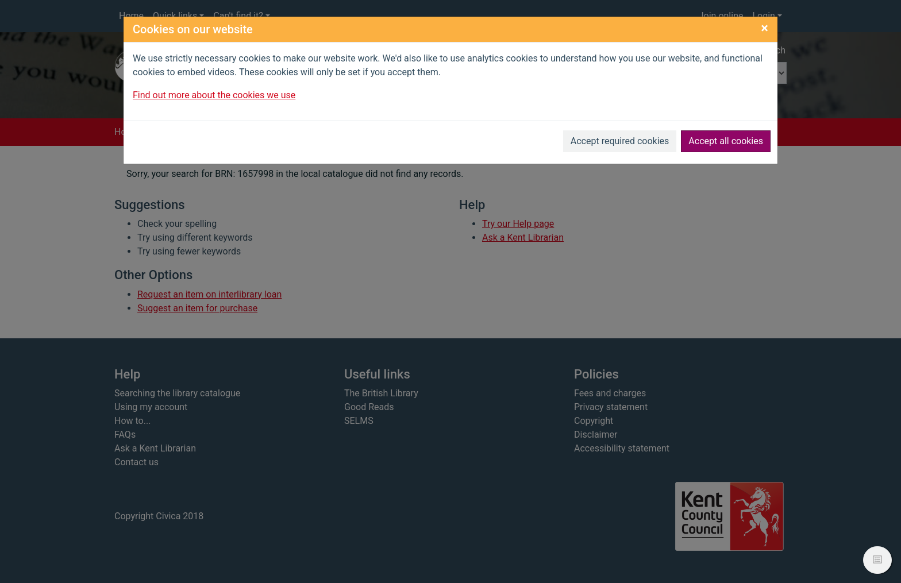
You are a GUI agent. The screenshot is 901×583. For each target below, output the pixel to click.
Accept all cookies (725, 141)
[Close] (764, 28)
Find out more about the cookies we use (214, 95)
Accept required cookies (620, 141)
